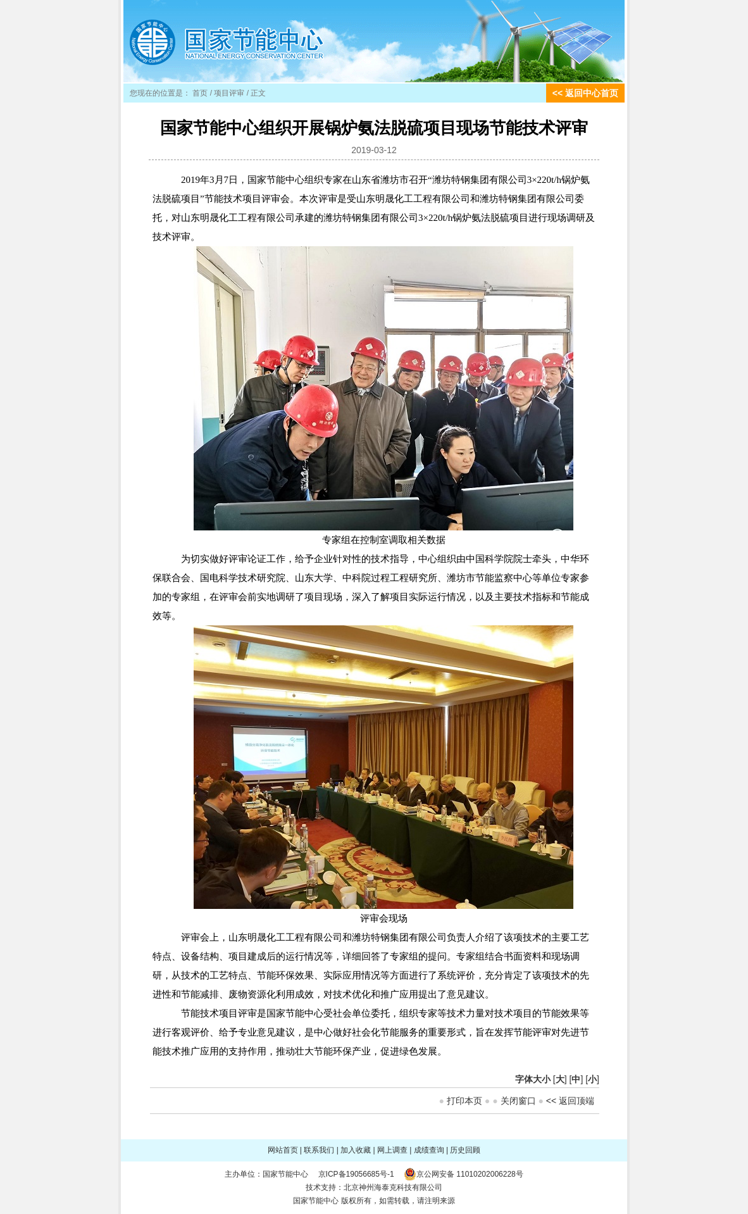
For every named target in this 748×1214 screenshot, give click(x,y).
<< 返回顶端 (570, 1101)
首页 (200, 93)
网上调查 (392, 1150)
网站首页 (283, 1150)
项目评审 (229, 93)
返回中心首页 (591, 93)
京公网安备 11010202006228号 (469, 1174)
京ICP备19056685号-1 (356, 1174)
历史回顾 (465, 1150)
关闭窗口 (518, 1101)
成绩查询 (429, 1150)
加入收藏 (355, 1150)
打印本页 (464, 1101)
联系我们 (319, 1150)
